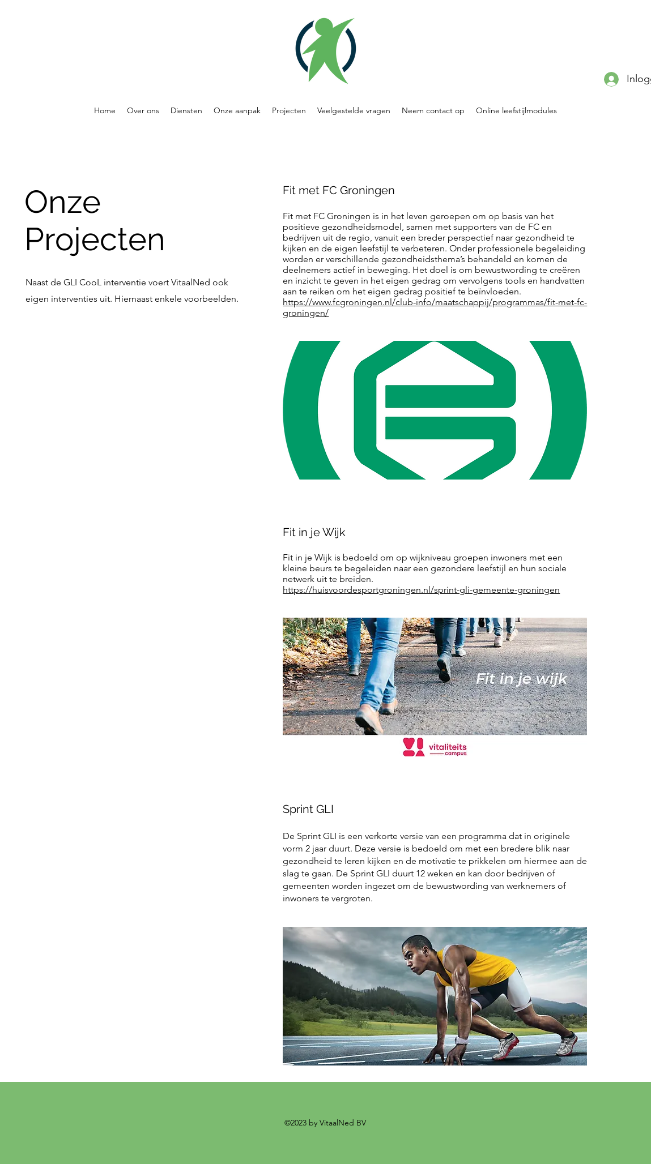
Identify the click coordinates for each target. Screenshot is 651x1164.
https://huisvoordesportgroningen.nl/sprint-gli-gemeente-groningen (421, 589)
